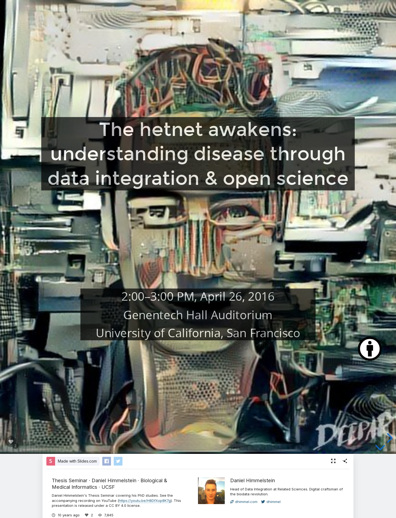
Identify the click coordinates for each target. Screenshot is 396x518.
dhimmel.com (243, 501)
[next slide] (389, 438)
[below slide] (380, 448)
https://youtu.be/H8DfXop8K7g (145, 500)
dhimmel (271, 501)
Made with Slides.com (77, 461)
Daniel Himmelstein (252, 480)
